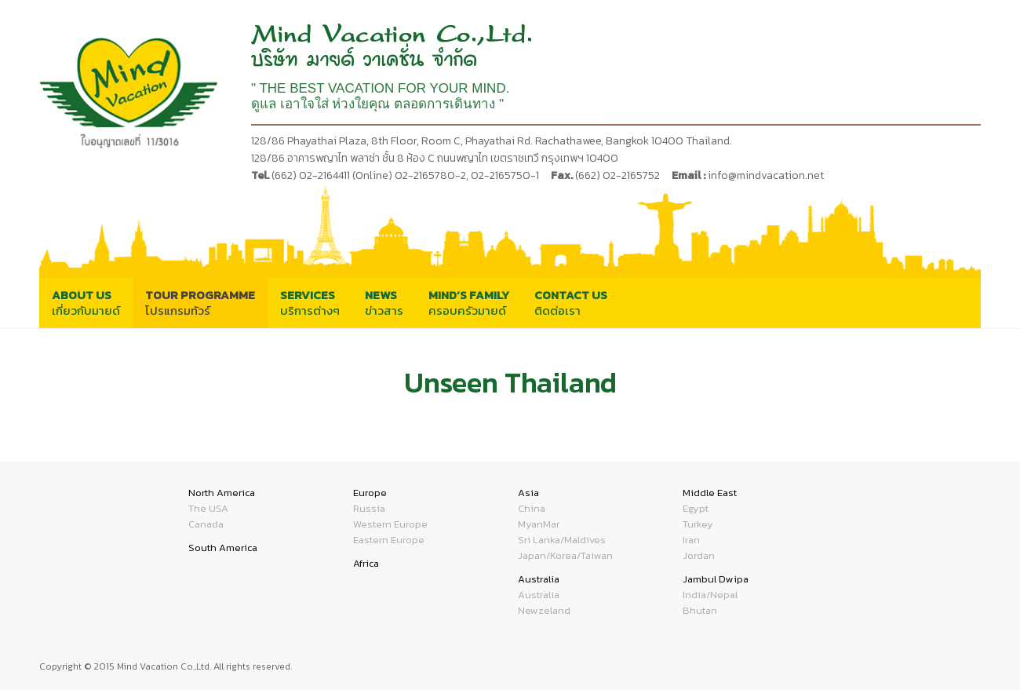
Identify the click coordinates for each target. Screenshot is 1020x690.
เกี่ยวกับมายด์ (86, 302)
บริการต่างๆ (310, 302)
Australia (538, 578)
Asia (528, 492)
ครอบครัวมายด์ (468, 302)
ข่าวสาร (384, 302)
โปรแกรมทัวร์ (200, 302)
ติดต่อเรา (570, 302)
